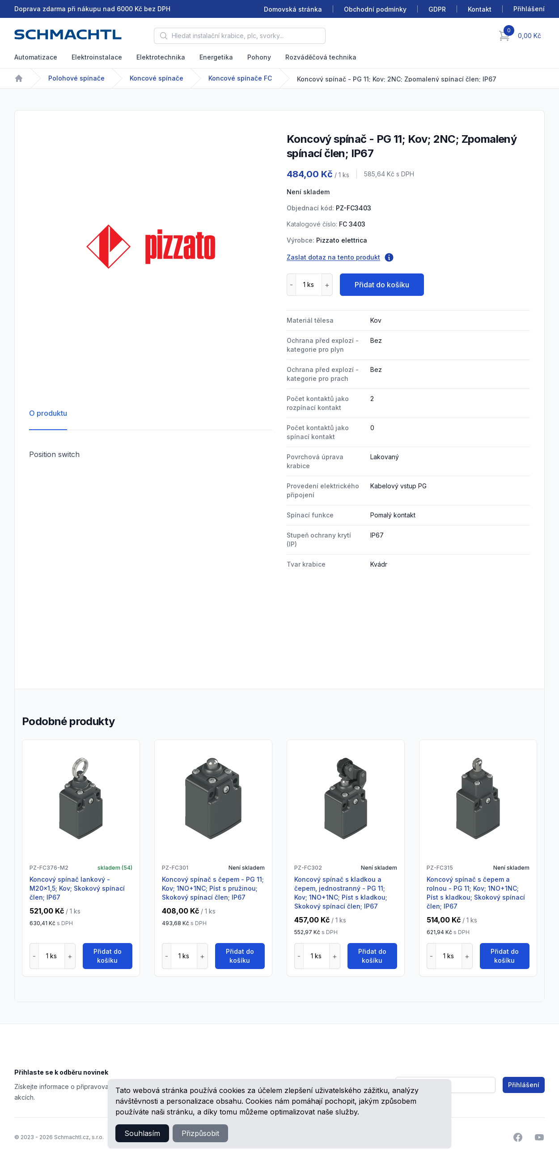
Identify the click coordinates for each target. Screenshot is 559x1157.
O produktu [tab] (48, 413)
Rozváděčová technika (320, 57)
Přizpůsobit (200, 1133)
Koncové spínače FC (240, 78)
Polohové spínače (76, 78)
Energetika (216, 57)
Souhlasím (142, 1133)
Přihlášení (523, 1085)
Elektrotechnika (160, 57)
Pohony (259, 57)
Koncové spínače (156, 78)
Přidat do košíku (382, 284)
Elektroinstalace (97, 57)
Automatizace (35, 57)
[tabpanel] (150, 246)
